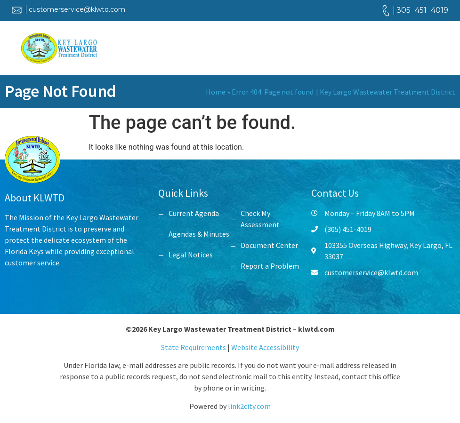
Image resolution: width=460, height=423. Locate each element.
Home (216, 91)
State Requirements (194, 347)
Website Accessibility (265, 347)
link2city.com (249, 406)
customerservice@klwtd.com (77, 9)
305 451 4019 (422, 10)
